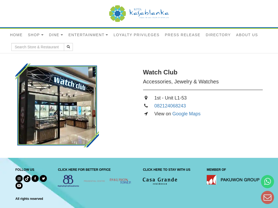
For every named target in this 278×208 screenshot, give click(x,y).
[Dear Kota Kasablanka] (267, 197)
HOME (16, 35)
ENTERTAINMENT (86, 35)
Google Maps (186, 113)
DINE (54, 35)
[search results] (68, 47)
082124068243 (170, 105)
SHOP (34, 35)
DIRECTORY (218, 35)
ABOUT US (247, 35)
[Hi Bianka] (267, 181)
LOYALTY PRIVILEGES (137, 35)
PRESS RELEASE (182, 35)
